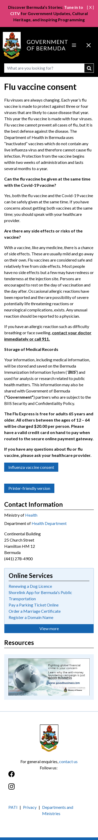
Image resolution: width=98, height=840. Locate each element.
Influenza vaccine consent (31, 467)
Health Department (49, 523)
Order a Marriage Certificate (35, 611)
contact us (68, 761)
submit (89, 68)
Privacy (30, 807)
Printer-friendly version (29, 488)
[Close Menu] (88, 45)
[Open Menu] (74, 45)
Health (31, 514)
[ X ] (90, 7)
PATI (13, 807)
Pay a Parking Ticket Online (34, 604)
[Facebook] (49, 777)
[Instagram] (49, 789)
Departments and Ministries (57, 810)
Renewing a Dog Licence (30, 586)
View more (49, 628)
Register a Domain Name (31, 617)
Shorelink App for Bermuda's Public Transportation (40, 595)
